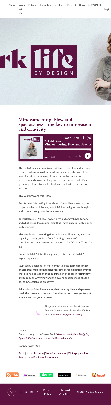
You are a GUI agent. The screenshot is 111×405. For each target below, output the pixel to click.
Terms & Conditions (65, 396)
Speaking (59, 4)
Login (107, 9)
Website (51, 357)
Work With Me (22, 9)
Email (22, 357)
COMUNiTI (94, 4)
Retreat (32, 4)
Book (82, 4)
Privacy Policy (47, 396)
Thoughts (45, 4)
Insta (29, 357)
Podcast (71, 4)
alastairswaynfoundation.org (68, 317)
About (12, 4)
